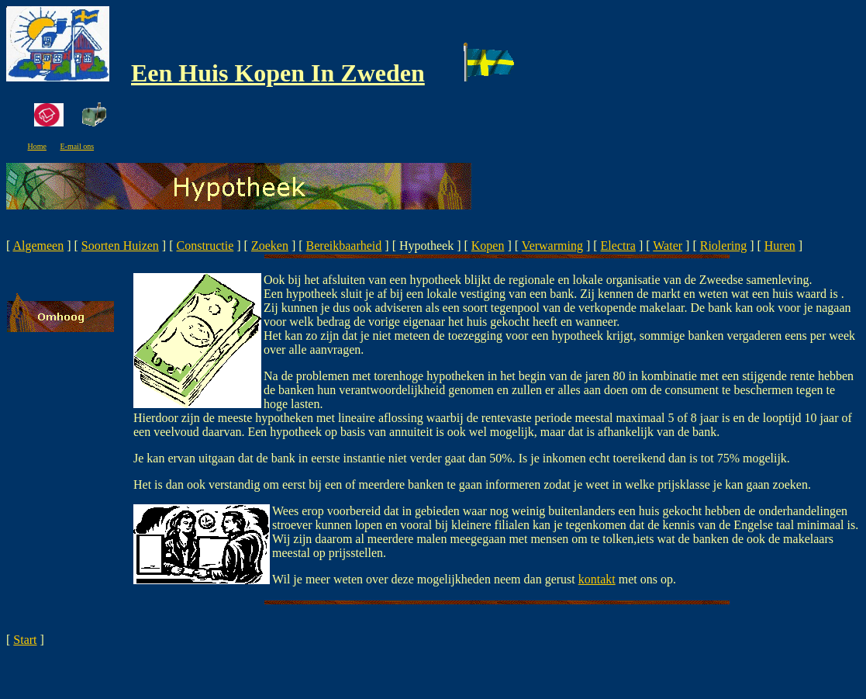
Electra (618, 245)
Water (667, 245)
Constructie (205, 245)
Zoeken (269, 245)
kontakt (597, 579)
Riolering (723, 245)
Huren (779, 245)
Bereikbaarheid (344, 245)
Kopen (488, 245)
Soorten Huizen (120, 245)
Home (37, 146)
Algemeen (38, 245)
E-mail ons (77, 146)
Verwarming (552, 245)
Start (24, 639)
